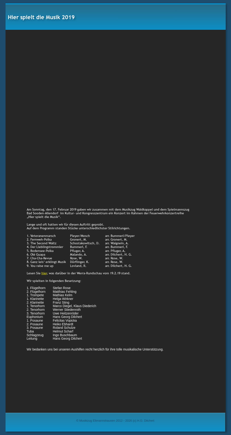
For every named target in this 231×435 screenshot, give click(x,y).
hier (44, 273)
